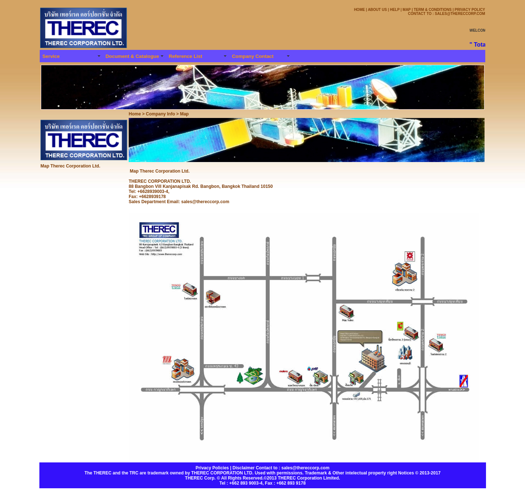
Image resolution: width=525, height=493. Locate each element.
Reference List (185, 56)
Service (50, 56)
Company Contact (252, 56)
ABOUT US (377, 10)
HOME (359, 10)
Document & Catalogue (132, 56)
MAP (406, 10)
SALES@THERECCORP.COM (459, 14)
